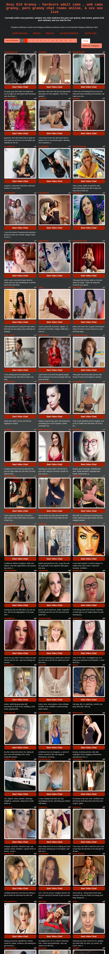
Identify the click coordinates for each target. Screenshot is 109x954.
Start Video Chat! (20, 80)
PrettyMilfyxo (9, 539)
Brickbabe (42, 822)
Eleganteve (42, 701)
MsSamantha (78, 620)
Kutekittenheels (44, 660)
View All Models (12, 41)
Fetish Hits (51, 948)
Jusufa (7, 214)
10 (61, 41)
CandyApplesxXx (11, 52)
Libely (40, 254)
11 (66, 41)
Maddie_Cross (10, 660)
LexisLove (77, 701)
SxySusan (8, 376)
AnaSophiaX (43, 741)
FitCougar (42, 782)
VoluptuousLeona (80, 214)
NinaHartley (77, 376)
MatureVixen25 (79, 52)
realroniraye (43, 497)
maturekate (77, 254)
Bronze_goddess (11, 92)
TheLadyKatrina (44, 335)
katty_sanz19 (9, 295)
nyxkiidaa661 (43, 133)
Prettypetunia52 (79, 335)
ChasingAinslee (44, 620)
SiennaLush (77, 497)
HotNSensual (43, 295)
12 (70, 41)
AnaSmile (42, 92)
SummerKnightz (44, 539)
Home (85, 41)
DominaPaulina (10, 497)
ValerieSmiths (9, 173)
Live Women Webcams (69, 33)
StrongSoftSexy (10, 782)
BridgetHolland (10, 416)
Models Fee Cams (20, 33)
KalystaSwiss (43, 173)
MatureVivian (9, 254)
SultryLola (8, 701)
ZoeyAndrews (9, 458)
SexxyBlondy (9, 133)
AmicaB (7, 863)
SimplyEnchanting (80, 295)
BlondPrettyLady (79, 133)
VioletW (76, 822)
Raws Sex (50, 33)
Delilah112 (42, 458)
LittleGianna (77, 660)
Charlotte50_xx (44, 416)
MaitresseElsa (9, 335)
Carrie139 (42, 579)
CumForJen (77, 539)
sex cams (79, 927)
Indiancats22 (43, 214)
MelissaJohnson (44, 376)
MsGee (75, 579)
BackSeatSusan (10, 822)
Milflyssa (76, 92)
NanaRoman (9, 741)
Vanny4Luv (77, 173)
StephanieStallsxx (80, 458)
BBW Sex (37, 33)
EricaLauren (9, 579)
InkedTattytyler (79, 741)
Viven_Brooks (9, 620)
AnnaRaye (42, 52)
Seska (75, 782)
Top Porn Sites (91, 33)
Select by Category (91, 46)
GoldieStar (77, 416)
